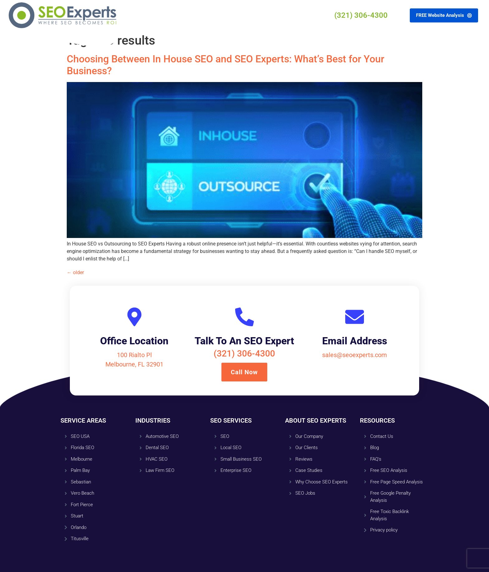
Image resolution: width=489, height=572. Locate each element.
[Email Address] (354, 317)
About (204, 15)
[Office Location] (134, 317)
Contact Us (265, 15)
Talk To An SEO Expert (244, 341)
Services (178, 15)
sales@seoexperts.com (354, 355)
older (75, 272)
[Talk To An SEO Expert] (244, 317)
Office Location (134, 341)
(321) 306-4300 (244, 353)
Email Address (354, 341)
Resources (232, 15)
